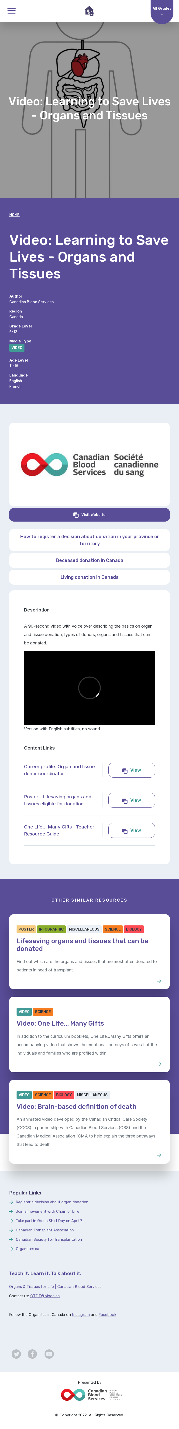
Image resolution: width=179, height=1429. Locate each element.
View (142, 769)
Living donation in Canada (89, 577)
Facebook (107, 1314)
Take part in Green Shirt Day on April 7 (49, 1221)
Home (14, 215)
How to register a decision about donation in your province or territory (89, 540)
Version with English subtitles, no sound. (62, 728)
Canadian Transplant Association (45, 1230)
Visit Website (115, 514)
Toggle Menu (11, 11)
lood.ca (53, 1296)
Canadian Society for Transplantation (49, 1239)
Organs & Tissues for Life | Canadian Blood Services (55, 1286)
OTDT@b (38, 1296)
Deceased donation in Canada (89, 560)
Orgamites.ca (27, 1249)
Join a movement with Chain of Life (47, 1211)
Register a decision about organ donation (52, 1202)
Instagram (81, 1314)
